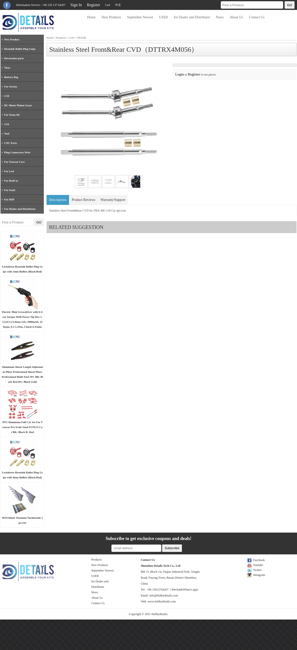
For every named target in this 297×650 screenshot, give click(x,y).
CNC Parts (10, 142)
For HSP (9, 199)
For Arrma (10, 86)
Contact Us (257, 17)
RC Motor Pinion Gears (18, 105)
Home (91, 17)
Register (93, 5)
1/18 (6, 95)
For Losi (9, 171)
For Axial (9, 190)
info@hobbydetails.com (163, 595)
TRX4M (81, 37)
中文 (118, 5)
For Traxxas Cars (14, 161)
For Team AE (12, 114)
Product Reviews (83, 200)
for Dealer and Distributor (192, 17)
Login (179, 74)
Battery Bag (11, 77)
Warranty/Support (112, 200)
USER (163, 17)
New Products (111, 17)
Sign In (76, 5)
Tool (6, 133)
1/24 (6, 124)
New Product (11, 39)
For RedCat (11, 180)
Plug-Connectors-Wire (17, 152)
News (220, 17)
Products (61, 37)
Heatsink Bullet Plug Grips (20, 48)
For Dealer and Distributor (20, 208)
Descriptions (58, 200)
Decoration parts (14, 58)
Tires (7, 67)
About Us (236, 17)
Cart (107, 5)
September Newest (140, 17)
